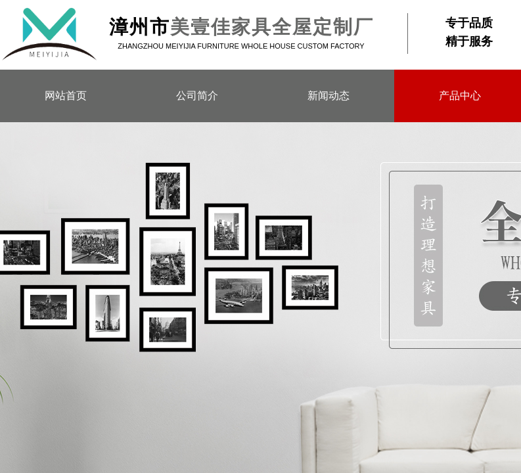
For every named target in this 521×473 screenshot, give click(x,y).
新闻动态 (328, 95)
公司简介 (197, 95)
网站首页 (66, 95)
